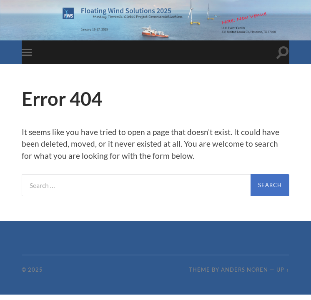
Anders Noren (244, 269)
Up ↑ (282, 269)
